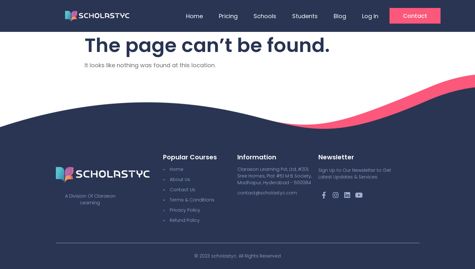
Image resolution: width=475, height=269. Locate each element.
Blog (340, 16)
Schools (265, 16)
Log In (370, 16)
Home (194, 16)
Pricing (228, 16)
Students (305, 16)
